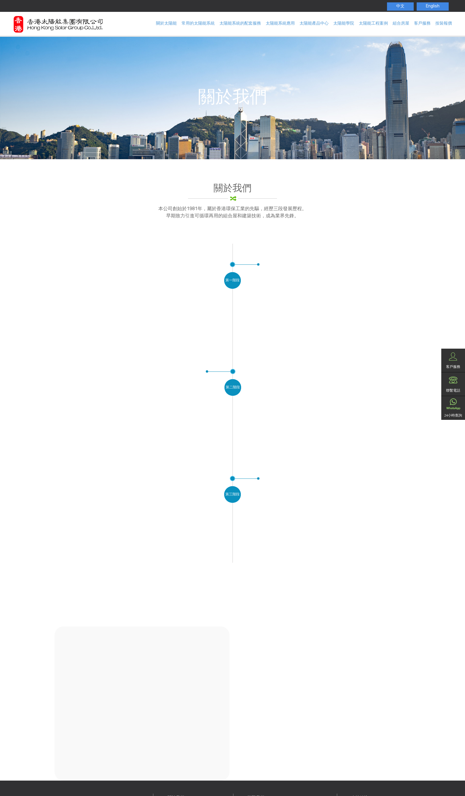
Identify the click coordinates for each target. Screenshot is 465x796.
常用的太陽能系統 (198, 24)
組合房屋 (401, 24)
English (432, 6)
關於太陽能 (166, 24)
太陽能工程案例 (373, 24)
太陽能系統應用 (280, 24)
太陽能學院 (343, 24)
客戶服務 (422, 24)
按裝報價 (443, 24)
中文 (400, 6)
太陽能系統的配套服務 (240, 24)
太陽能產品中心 (314, 24)
